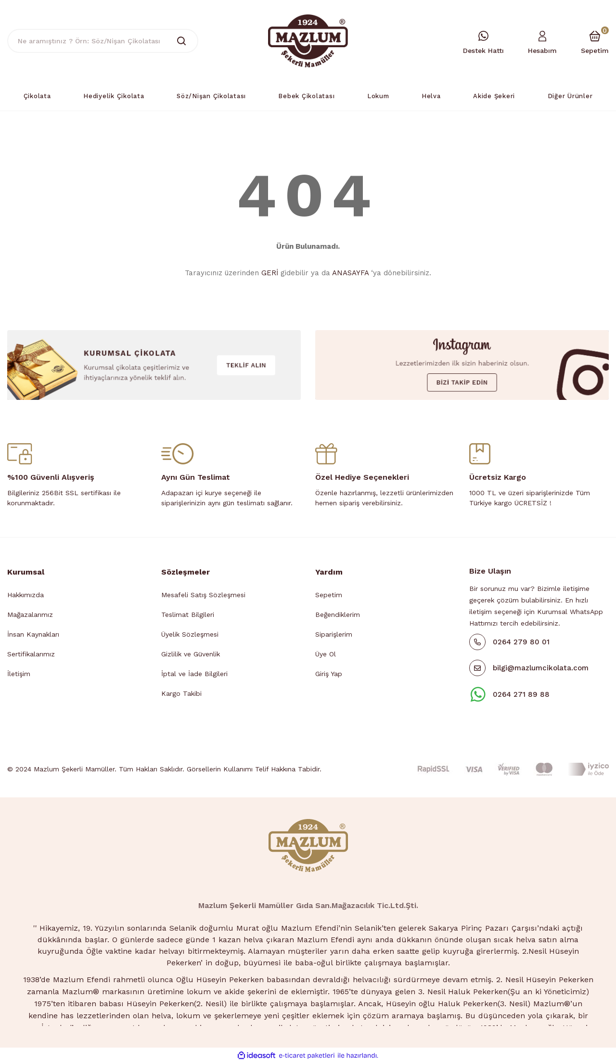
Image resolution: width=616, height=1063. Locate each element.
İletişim (18, 674)
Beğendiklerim (337, 614)
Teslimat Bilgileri (187, 614)
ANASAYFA (350, 273)
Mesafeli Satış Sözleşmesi (203, 595)
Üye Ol (325, 654)
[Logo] (307, 40)
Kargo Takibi (181, 693)
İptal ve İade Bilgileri (194, 674)
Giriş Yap (328, 674)
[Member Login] (542, 41)
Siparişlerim (333, 634)
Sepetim (328, 595)
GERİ (269, 273)
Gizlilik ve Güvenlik (190, 654)
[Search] (102, 41)
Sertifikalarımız (31, 654)
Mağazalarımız (30, 614)
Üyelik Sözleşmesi (189, 634)
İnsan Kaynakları (33, 634)
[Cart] (595, 41)
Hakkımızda (25, 595)
